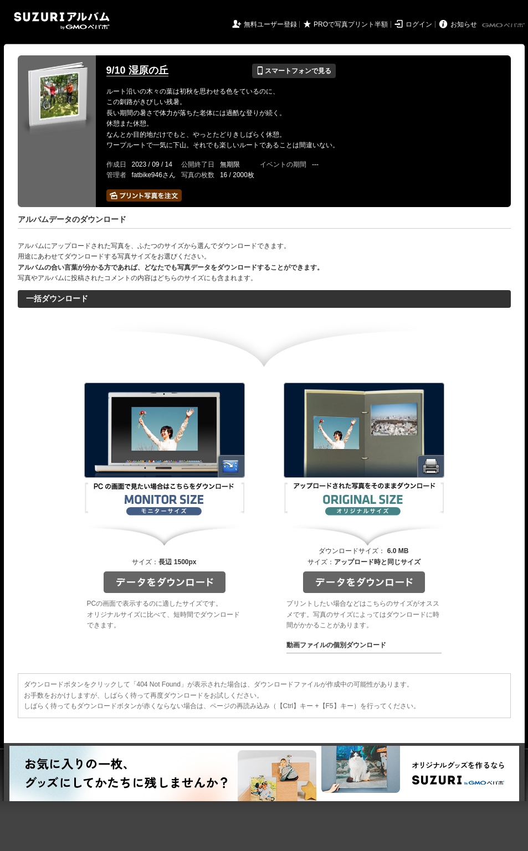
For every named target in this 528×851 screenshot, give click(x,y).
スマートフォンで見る (294, 71)
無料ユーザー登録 (270, 24)
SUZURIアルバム (62, 21)
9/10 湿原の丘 (137, 70)
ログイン (419, 24)
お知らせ (463, 24)
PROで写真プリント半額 (351, 24)
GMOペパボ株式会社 (504, 25)
